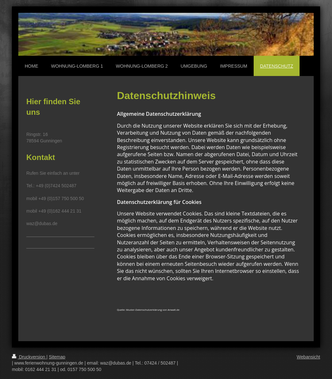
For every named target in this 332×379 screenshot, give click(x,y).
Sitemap (57, 356)
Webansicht (308, 356)
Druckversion (29, 356)
